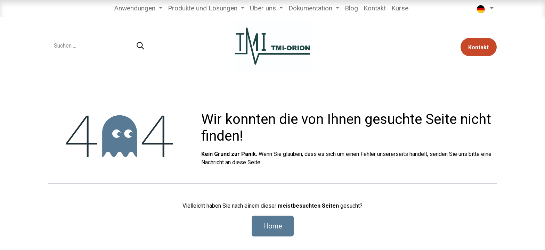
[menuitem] (138, 8)
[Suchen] (140, 46)
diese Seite (246, 162)
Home (272, 226)
